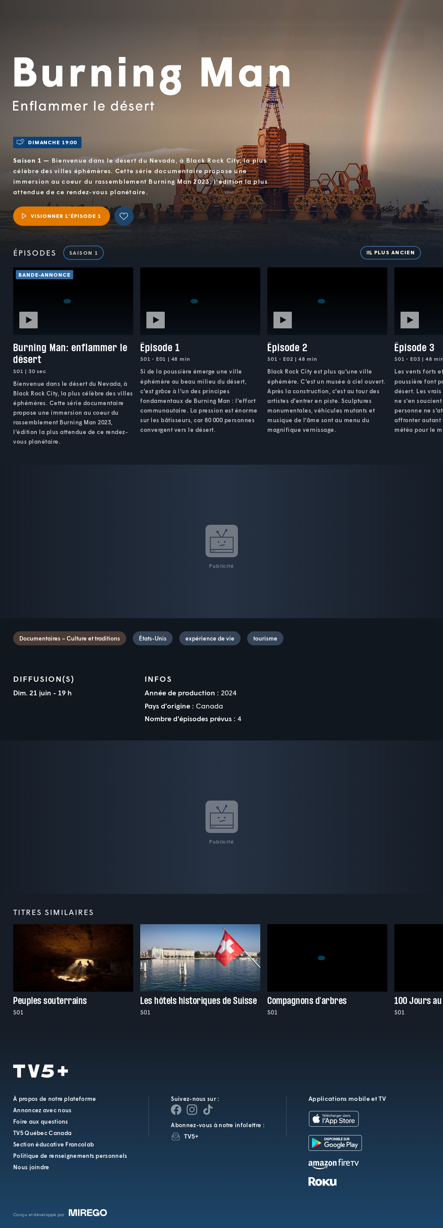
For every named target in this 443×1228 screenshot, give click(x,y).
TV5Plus (54, 18)
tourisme (265, 638)
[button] (288, 26)
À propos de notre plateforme (54, 1098)
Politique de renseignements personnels (70, 1155)
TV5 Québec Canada (42, 1132)
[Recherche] (407, 25)
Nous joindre (31, 1167)
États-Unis (153, 638)
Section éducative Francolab (53, 1144)
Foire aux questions (40, 1121)
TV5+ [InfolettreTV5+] (191, 1136)
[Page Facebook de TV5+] (176, 1109)
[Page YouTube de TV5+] (207, 1109)
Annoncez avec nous (42, 1110)
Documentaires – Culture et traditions (69, 638)
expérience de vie (209, 638)
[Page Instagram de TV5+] (192, 1109)
